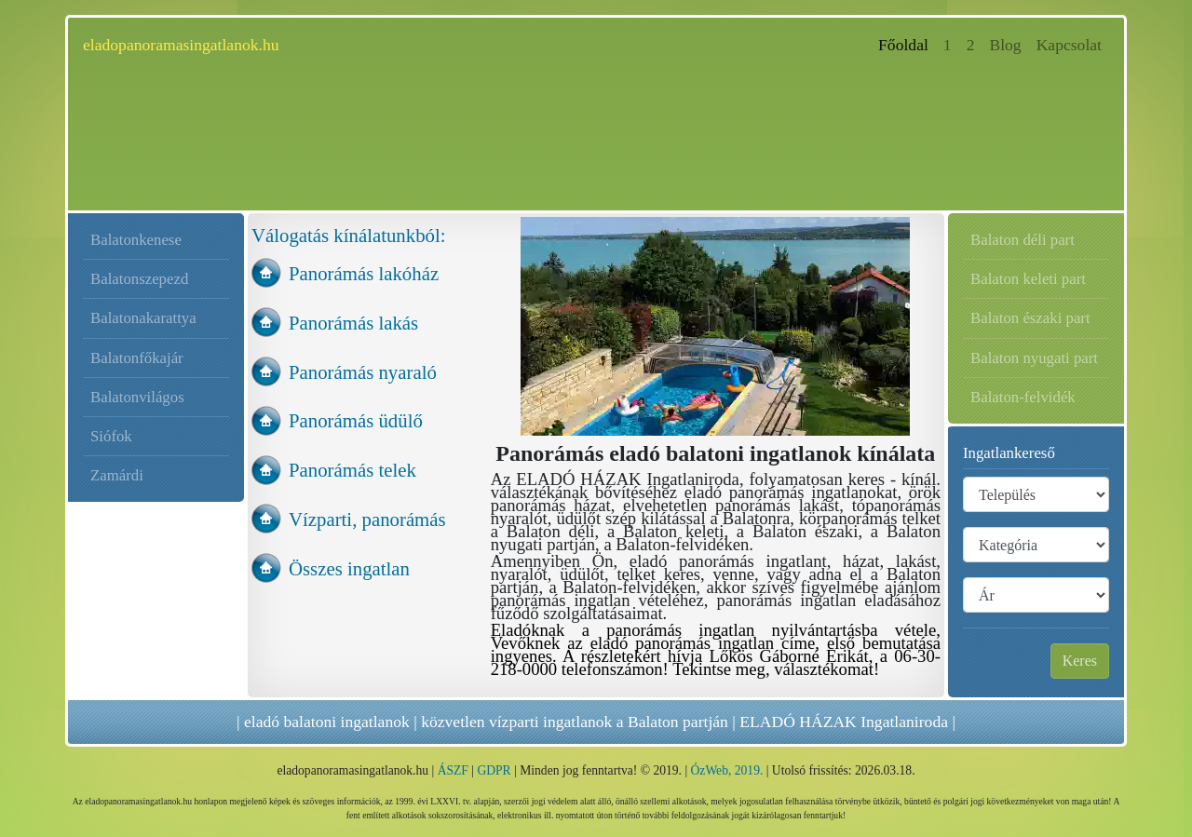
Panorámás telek (352, 469)
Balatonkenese (136, 240)
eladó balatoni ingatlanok (327, 721)
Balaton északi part (1030, 318)
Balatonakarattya (143, 318)
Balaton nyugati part (1034, 358)
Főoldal (907, 43)
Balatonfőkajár (136, 358)
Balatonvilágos (137, 397)
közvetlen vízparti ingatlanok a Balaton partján (574, 721)
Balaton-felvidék (1023, 397)
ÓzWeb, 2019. (727, 770)
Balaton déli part (1022, 240)
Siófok (111, 436)
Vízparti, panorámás (367, 519)
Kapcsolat (1069, 44)
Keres (1080, 660)
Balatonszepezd (139, 279)
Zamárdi (116, 475)
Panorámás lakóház (364, 273)
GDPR (493, 770)
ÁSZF (453, 770)
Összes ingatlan (349, 568)
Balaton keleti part (1028, 279)
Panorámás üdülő (356, 420)
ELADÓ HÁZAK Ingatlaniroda (843, 721)
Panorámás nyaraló (363, 372)
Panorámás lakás (353, 322)
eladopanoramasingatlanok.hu (181, 44)
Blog (1005, 44)
